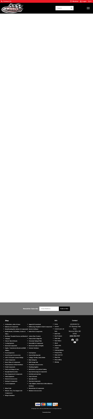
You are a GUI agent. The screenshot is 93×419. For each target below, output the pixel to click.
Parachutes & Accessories (36, 364)
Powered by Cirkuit (46, 412)
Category (7, 338)
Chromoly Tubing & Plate (35, 341)
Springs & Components (11, 381)
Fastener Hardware (34, 348)
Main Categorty (33, 360)
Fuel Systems (32, 352)
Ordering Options (59, 350)
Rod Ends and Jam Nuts (35, 374)
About (56, 343)
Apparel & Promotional (35, 324)
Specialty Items (33, 379)
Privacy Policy (58, 352)
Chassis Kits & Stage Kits (35, 338)
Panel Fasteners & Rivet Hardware (14, 364)
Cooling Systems (9, 343)
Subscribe (64, 309)
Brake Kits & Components (35, 331)
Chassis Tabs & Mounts (11, 341)
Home (56, 324)
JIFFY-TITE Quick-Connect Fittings (14, 357)
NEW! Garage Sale (33, 362)
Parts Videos (58, 340)
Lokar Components (10, 360)
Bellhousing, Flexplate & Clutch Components (40, 326)
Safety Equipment (9, 376)
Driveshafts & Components (36, 343)
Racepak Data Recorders (11, 371)
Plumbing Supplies (33, 367)
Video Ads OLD (58, 355)
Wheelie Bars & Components (36, 388)
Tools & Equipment (10, 383)
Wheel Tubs (8, 388)
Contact (57, 348)
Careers (57, 326)
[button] (6, 1)
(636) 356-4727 (75, 336)
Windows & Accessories (35, 390)
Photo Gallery (58, 359)
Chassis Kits (58, 345)
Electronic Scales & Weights (36, 345)
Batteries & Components (11, 326)
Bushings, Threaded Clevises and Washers (16, 336)
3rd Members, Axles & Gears (12, 324)
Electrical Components (11, 345)
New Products (58, 336)
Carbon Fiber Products (35, 336)
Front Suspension (9, 352)
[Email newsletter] (49, 309)
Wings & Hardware (10, 395)
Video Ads (57, 338)
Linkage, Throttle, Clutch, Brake (37, 357)
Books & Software (33, 329)
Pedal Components (10, 367)
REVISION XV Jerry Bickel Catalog (37, 369)
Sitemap (57, 362)
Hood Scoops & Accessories (13, 355)
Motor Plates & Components (12, 362)
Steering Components (35, 381)
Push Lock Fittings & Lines (12, 369)
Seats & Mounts (33, 376)
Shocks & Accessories (11, 379)
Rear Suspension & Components (13, 374)
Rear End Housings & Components (38, 371)
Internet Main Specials (35, 355)
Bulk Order (57, 333)
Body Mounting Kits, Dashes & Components (16, 329)
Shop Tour (57, 357)
